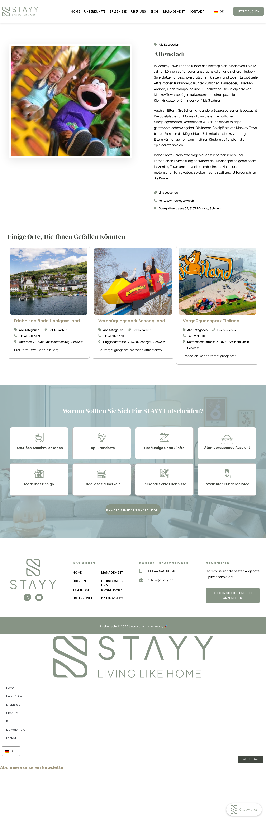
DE (213, 11)
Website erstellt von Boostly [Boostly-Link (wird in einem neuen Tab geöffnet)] (148, 636)
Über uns (132, 11)
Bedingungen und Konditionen (112, 594)
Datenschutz (112, 607)
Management (168, 11)
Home (69, 11)
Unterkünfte (89, 11)
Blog (149, 11)
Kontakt (191, 11)
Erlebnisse (112, 11)
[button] (133, 516)
